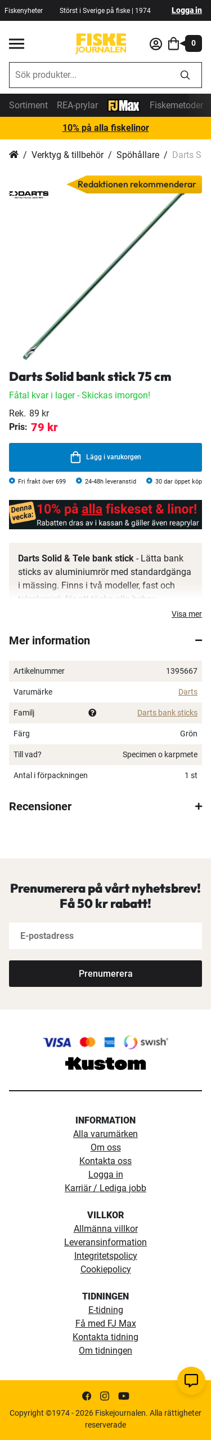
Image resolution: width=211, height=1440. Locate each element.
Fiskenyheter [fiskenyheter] (24, 11)
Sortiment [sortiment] (28, 105)
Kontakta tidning (105, 1337)
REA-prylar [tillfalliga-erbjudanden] (77, 105)
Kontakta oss (105, 1161)
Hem (14, 155)
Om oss (106, 1147)
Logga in (187, 10)
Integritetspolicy (105, 1255)
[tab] (105, 640)
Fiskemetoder (176, 105)
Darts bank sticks (167, 712)
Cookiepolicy (105, 1269)
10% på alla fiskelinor (105, 127)
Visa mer (187, 613)
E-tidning (105, 1310)
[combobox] (89, 75)
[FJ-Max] (124, 104)
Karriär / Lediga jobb (105, 1188)
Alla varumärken (105, 1134)
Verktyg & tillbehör (68, 155)
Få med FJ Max (105, 1323)
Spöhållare (137, 155)
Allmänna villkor (106, 1228)
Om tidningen (105, 1350)
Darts (187, 691)
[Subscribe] (105, 973)
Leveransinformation (105, 1242)
